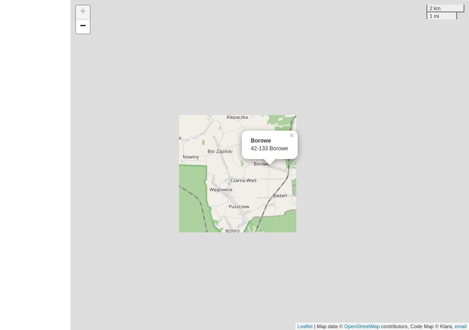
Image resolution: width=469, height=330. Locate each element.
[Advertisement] (35, 165)
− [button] (83, 26)
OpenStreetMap (362, 326)
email (461, 326)
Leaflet (305, 326)
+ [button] (83, 12)
